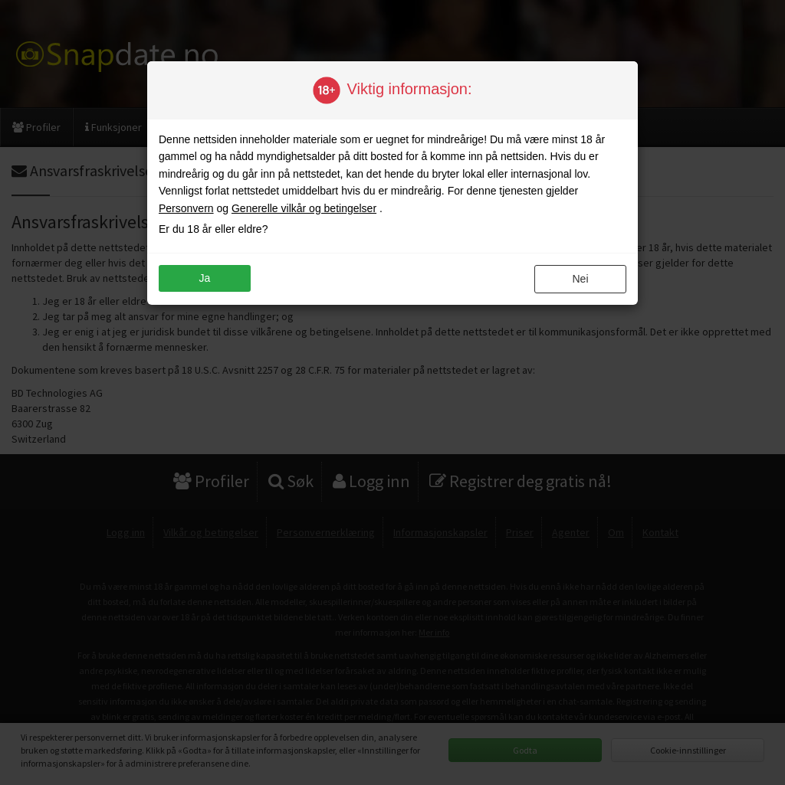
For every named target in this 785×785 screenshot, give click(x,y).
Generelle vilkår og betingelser (304, 208)
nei (580, 279)
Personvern (186, 208)
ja (205, 278)
